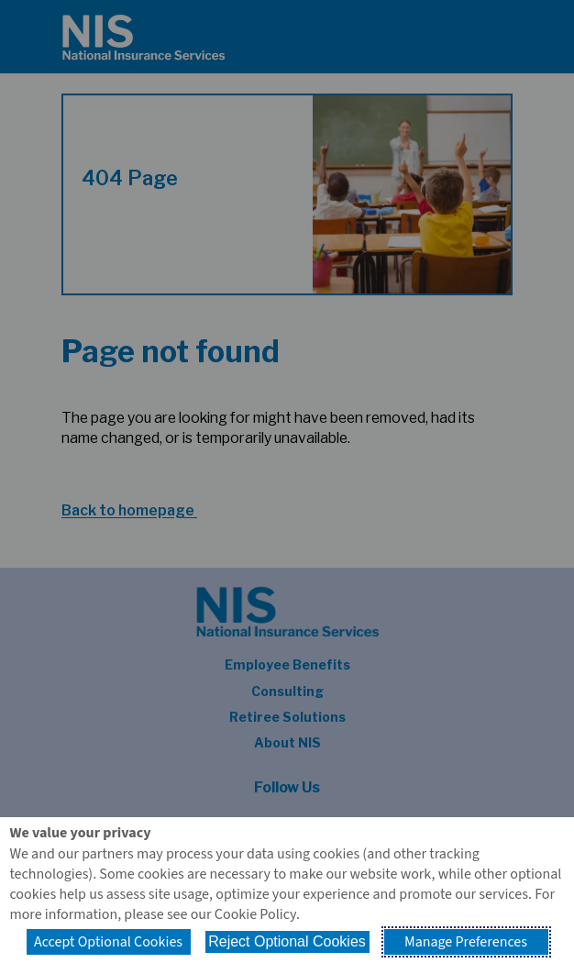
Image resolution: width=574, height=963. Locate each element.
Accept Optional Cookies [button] (108, 942)
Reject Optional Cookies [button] (287, 941)
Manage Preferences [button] (465, 942)
